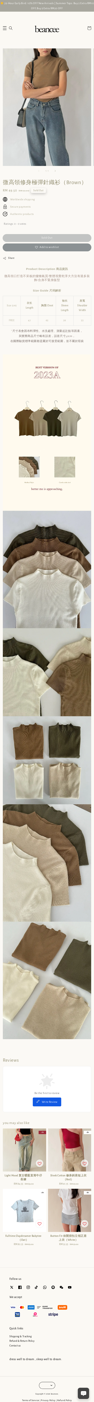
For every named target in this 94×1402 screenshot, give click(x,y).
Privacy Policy (48, 1400)
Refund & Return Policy (21, 1341)
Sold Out (47, 237)
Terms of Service (30, 1400)
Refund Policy (64, 1400)
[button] (5, 28)
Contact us (15, 1345)
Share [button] (9, 258)
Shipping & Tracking (20, 1336)
